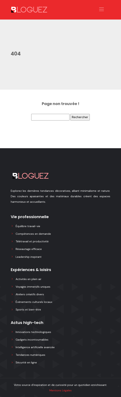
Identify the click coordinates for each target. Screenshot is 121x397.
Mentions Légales (60, 390)
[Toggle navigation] (101, 9)
